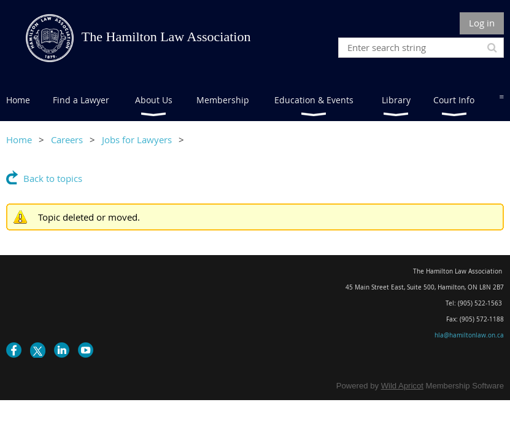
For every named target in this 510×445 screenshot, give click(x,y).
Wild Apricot (402, 385)
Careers (67, 139)
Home (19, 139)
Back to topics (52, 178)
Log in (482, 23)
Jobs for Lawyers (137, 139)
